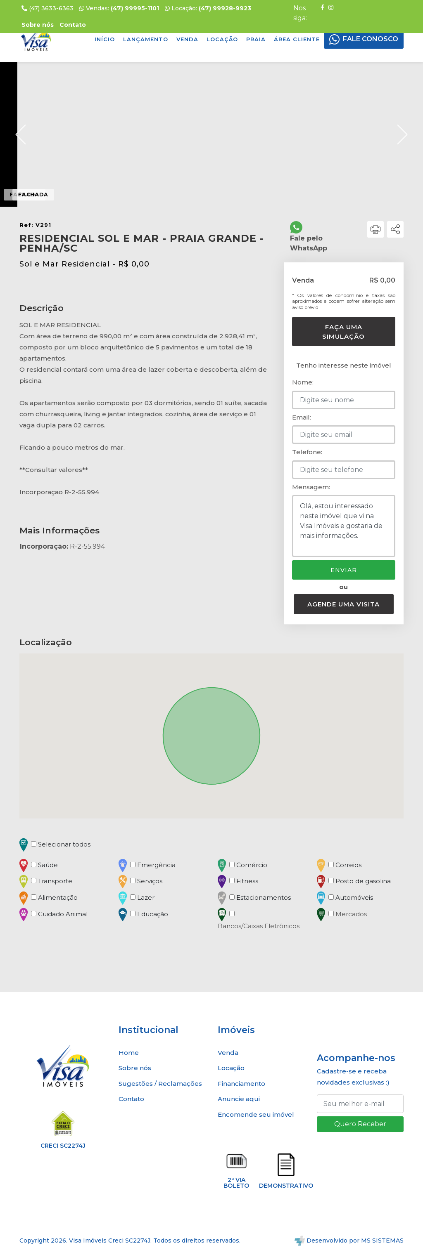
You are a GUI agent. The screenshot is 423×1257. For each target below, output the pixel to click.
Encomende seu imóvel (256, 1114)
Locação (222, 39)
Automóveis (354, 897)
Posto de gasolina (363, 881)
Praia (256, 39)
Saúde (48, 865)
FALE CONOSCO (370, 39)
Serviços (149, 881)
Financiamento (241, 1083)
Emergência (156, 865)
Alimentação (58, 897)
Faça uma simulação (343, 331)
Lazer (145, 897)
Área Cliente (297, 39)
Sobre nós (135, 1068)
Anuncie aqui (239, 1099)
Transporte (55, 881)
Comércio (251, 865)
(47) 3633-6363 (47, 8)
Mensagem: (311, 487)
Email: (301, 417)
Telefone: (307, 452)
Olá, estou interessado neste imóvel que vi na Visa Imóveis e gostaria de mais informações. (343, 526)
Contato (131, 1099)
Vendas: (119, 8)
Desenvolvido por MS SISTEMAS (349, 1240)
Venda (187, 39)
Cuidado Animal (63, 914)
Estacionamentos (263, 897)
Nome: (303, 382)
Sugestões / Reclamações (160, 1083)
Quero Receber (360, 1124)
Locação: (208, 8)
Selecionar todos (64, 844)
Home (129, 1053)
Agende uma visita (343, 604)
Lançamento (145, 39)
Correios (348, 865)
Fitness (247, 881)
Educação (152, 914)
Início (105, 39)
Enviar (343, 570)
